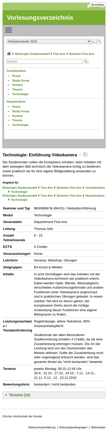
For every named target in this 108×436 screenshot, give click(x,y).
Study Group (20, 80)
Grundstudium (16, 70)
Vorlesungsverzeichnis (40, 17)
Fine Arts (59, 53)
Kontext (17, 84)
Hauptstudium (16, 101)
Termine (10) (19, 395)
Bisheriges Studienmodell (32, 53)
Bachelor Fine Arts (81, 53)
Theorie (17, 89)
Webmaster (98, 427)
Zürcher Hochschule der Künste (22, 416)
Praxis (16, 75)
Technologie (20, 94)
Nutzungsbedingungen (73, 427)
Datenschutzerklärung (41, 427)
